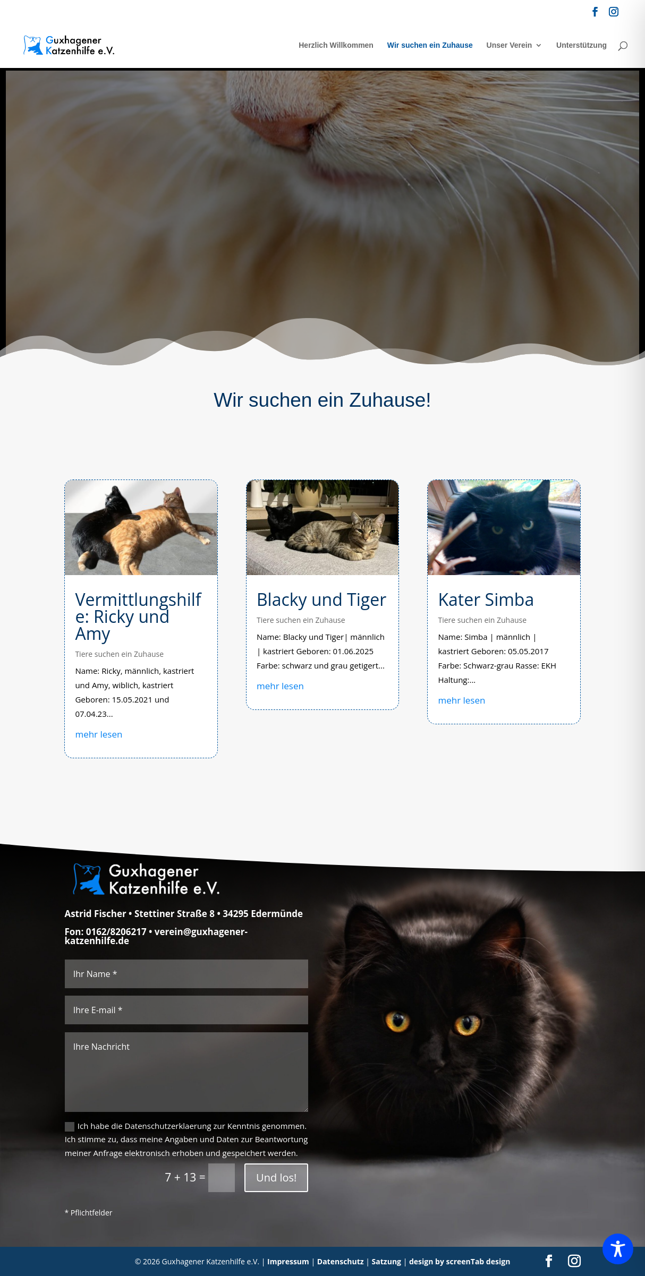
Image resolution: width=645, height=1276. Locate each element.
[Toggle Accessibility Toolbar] (617, 1248)
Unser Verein (509, 45)
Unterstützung (581, 45)
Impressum (288, 1261)
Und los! (276, 1177)
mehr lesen (98, 734)
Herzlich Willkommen (336, 45)
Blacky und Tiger (321, 599)
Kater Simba (486, 599)
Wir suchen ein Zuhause (430, 45)
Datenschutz (340, 1261)
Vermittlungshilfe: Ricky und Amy (138, 616)
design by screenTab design (459, 1261)
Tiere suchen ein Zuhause (119, 654)
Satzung (386, 1261)
